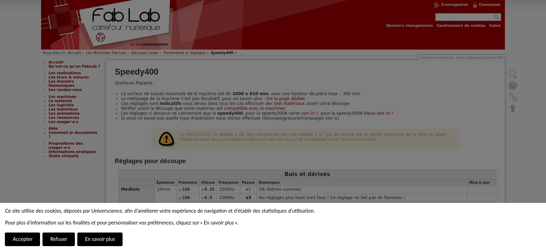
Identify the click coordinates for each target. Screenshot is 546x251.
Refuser (58, 239)
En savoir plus (100, 239)
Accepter (22, 239)
